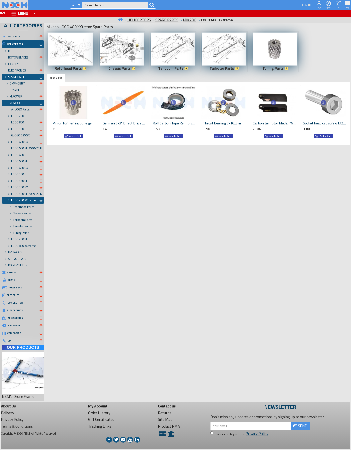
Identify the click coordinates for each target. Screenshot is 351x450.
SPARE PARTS (166, 20)
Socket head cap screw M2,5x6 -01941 (324, 123)
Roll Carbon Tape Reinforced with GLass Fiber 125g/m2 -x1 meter (174, 123)
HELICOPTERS (139, 20)
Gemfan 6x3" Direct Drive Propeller (124, 123)
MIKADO (189, 20)
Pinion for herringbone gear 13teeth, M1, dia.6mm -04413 (74, 123)
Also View (56, 78)
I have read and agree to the (239, 434)
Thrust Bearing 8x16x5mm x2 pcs (224, 123)
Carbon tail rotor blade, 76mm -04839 (274, 123)
